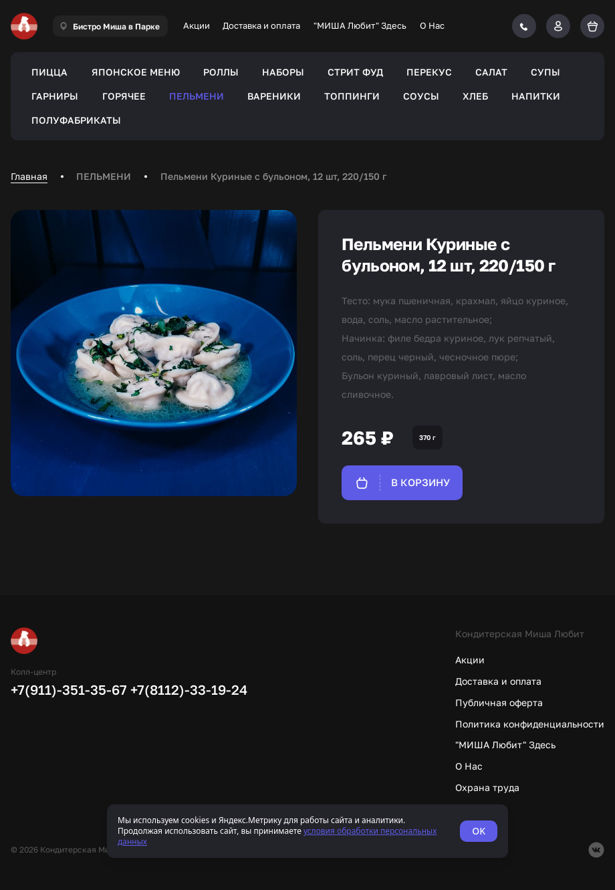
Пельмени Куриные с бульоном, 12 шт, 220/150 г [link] (273, 176)
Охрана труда (487, 787)
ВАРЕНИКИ (274, 96)
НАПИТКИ (535, 96)
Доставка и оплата (261, 25)
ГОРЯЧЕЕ (124, 96)
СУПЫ (545, 72)
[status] (307, 831)
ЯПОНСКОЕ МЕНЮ (136, 72)
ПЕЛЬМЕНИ (196, 96)
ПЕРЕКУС (429, 72)
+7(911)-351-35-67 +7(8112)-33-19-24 (129, 689)
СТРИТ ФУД (355, 72)
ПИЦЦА (49, 72)
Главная (29, 176)
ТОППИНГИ (352, 96)
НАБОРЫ (283, 72)
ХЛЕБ (475, 96)
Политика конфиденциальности (529, 724)
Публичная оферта (499, 702)
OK (478, 830)
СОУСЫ (421, 96)
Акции (196, 25)
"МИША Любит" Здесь (360, 25)
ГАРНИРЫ (54, 96)
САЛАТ (491, 72)
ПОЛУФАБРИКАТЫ (76, 120)
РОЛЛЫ (221, 72)
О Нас (432, 25)
